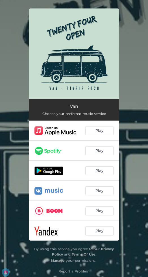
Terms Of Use (83, 254)
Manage (58, 260)
